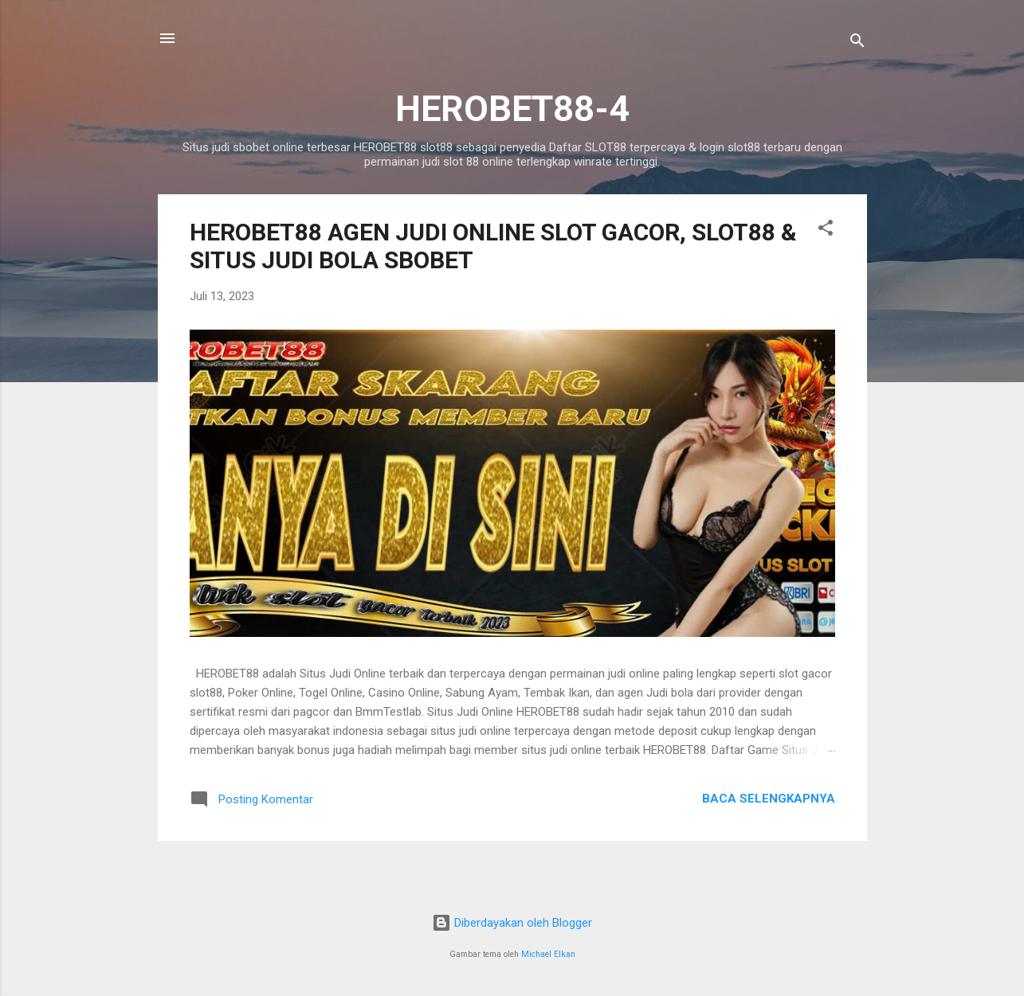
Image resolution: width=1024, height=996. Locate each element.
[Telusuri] (857, 43)
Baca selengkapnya (768, 798)
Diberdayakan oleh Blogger (512, 923)
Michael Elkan (548, 954)
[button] (825, 230)
